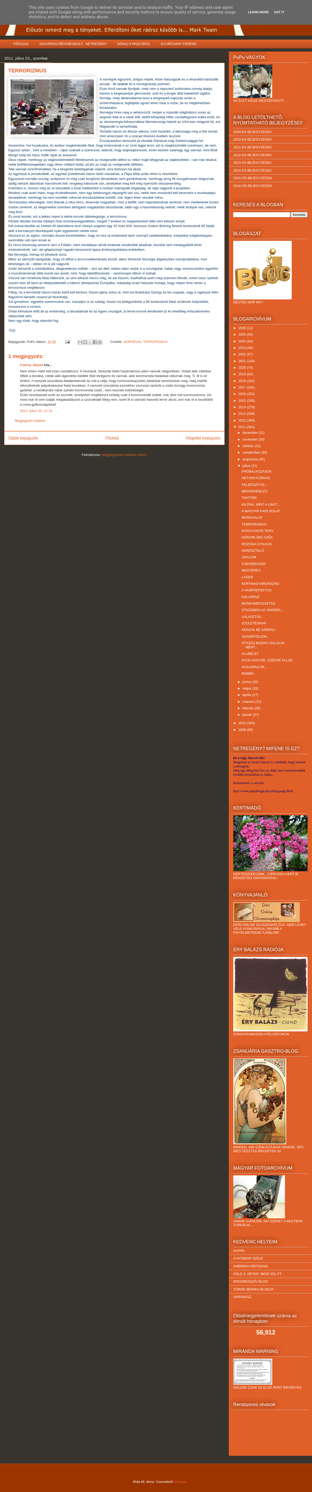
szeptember (252, 452)
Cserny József (31, 365)
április (247, 695)
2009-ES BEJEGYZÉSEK (252, 132)
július (247, 466)
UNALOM (249, 557)
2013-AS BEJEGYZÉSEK (252, 163)
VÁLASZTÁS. (252, 617)
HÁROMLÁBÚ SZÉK (257, 537)
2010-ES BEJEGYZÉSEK (252, 139)
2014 (242, 407)
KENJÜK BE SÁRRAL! (259, 630)
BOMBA (248, 673)
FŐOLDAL (21, 44)
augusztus (251, 459)
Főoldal (112, 438)
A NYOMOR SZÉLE (248, 1258)
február (248, 708)
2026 (242, 328)
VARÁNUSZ (242, 1297)
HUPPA (239, 1251)
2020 (242, 367)
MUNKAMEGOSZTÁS (258, 603)
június (247, 682)
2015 (242, 401)
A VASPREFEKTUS (256, 590)
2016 (242, 394)
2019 (242, 374)
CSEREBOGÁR (253, 564)
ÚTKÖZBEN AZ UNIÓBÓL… (263, 610)
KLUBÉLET (250, 654)
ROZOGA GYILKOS (257, 544)
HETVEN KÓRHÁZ (256, 478)
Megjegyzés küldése (30, 421)
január (248, 715)
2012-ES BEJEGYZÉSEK (252, 155)
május (247, 688)
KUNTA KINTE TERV (257, 531)
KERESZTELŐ (253, 551)
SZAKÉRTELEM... (255, 636)
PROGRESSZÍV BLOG (250, 1281)
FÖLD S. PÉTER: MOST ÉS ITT (257, 1274)
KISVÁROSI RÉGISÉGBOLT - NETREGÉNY (73, 44)
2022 (242, 354)
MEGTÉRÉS (251, 570)
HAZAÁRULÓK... (254, 667)
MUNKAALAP (252, 517)
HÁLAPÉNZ (250, 597)
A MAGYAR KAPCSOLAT (261, 511)
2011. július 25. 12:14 (36, 411)
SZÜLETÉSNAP (254, 623)
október (249, 446)
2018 (242, 381)
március (249, 702)
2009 (242, 730)
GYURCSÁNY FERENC (179, 44)
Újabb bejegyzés (23, 438)
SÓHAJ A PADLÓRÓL (133, 44)
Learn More (258, 12)
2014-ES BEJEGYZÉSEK (252, 170)
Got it (279, 12)
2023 (242, 348)
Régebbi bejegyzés (203, 438)
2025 (242, 334)
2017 (242, 387)
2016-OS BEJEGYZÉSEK (252, 186)
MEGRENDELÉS (255, 491)
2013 (242, 414)
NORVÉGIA (132, 342)
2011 (242, 427)
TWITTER (249, 498)
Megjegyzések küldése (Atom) (124, 455)
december (250, 433)
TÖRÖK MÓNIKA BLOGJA (253, 1289)
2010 (242, 723)
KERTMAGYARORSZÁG (260, 584)
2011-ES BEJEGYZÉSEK (252, 147)
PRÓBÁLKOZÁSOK (257, 471)
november (250, 439)
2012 (242, 420)
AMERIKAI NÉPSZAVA (250, 1266)
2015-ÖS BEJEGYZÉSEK (252, 178)
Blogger (180, 1482)
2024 (242, 341)
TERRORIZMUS (155, 342)
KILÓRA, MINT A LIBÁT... (261, 504)
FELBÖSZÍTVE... (254, 485)
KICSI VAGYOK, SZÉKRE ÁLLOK (267, 660)
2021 (242, 361)
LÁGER (247, 577)
